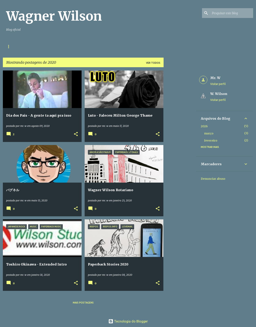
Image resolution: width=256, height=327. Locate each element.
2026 (204, 126)
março (208, 133)
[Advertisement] (180, 131)
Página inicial (16, 46)
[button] (75, 134)
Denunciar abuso (213, 179)
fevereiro (210, 140)
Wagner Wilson (54, 16)
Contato (41, 46)
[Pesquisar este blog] (231, 13)
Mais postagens (83, 302)
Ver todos (153, 62)
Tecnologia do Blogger (128, 321)
